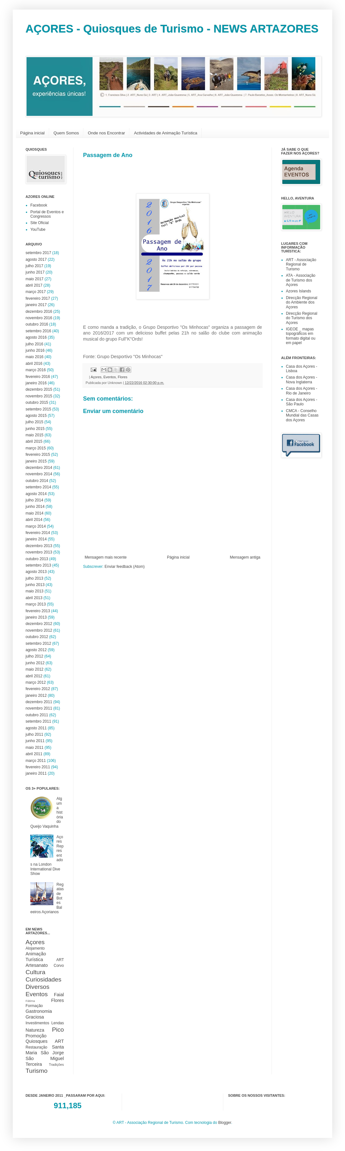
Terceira (34, 1064)
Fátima (30, 1001)
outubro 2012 (37, 637)
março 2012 (36, 682)
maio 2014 (34, 513)
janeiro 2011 (36, 773)
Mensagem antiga (245, 557)
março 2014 (36, 526)
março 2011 (36, 760)
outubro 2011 (37, 715)
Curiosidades (43, 979)
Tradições (56, 1064)
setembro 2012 (38, 643)
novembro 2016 (39, 318)
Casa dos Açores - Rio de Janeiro (301, 390)
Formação (34, 1006)
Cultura (35, 972)
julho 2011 (34, 734)
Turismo (37, 1070)
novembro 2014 (39, 474)
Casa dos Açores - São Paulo (301, 401)
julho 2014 (34, 500)
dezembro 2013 (39, 546)
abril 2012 (34, 676)
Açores (96, 377)
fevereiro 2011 (38, 767)
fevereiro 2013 (38, 611)
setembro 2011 (38, 721)
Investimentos (37, 1023)
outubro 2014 (37, 480)
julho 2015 (34, 422)
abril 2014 (34, 519)
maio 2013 (34, 591)
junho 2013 (35, 585)
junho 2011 (35, 741)
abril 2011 (34, 754)
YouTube (37, 229)
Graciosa (35, 1016)
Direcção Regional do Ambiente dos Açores (301, 302)
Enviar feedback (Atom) (124, 566)
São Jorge (52, 1052)
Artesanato (37, 965)
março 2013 (36, 604)
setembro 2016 (38, 331)
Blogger (224, 1122)
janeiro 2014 (36, 539)
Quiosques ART (45, 1041)
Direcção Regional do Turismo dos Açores (301, 318)
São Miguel (45, 1058)
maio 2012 (34, 669)
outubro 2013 (37, 559)
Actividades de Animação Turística (165, 133)
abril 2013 (34, 598)
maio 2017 (34, 279)
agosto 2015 (36, 415)
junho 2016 (35, 350)
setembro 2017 (38, 253)
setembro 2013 (38, 565)
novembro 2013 (39, 552)
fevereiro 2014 (38, 532)
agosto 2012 (36, 650)
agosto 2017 (36, 259)
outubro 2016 (37, 324)
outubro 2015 (37, 402)
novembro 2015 (39, 396)
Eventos (109, 377)
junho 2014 (35, 506)
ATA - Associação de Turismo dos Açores (300, 280)
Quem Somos (66, 133)
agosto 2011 (36, 728)
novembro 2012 (39, 630)
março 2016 (36, 370)
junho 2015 (35, 428)
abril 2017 (34, 285)
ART (60, 960)
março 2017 (36, 292)
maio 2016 (34, 357)
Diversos (38, 986)
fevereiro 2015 (38, 454)
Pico (58, 1029)
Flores (122, 377)
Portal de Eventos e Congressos (47, 214)
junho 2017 (35, 272)
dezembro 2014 (39, 467)
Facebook (38, 205)
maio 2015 (34, 435)
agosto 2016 (36, 337)
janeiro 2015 (36, 461)
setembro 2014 (38, 487)
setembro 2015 (38, 409)
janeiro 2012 (36, 695)
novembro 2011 (39, 708)
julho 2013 (34, 578)
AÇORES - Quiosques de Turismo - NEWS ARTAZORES (172, 28)
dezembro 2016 (39, 311)
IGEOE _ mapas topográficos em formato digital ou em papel (300, 336)
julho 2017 (34, 266)
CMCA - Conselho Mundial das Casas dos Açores (302, 415)
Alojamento (35, 948)
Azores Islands (298, 291)
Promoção (36, 1035)
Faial (59, 994)
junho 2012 (35, 663)
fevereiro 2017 (38, 298)
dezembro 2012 (39, 623)
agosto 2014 (36, 494)
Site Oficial (39, 223)
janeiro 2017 (36, 305)
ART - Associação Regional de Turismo (301, 264)
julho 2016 (34, 344)
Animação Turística (36, 956)
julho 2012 (34, 656)
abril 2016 (34, 363)
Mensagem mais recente (105, 557)
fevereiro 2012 (38, 689)
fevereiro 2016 (38, 376)
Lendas (57, 1023)
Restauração (36, 1047)
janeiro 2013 (36, 617)
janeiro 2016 (36, 383)
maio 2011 (34, 747)
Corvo (59, 965)
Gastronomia (39, 1011)
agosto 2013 (36, 571)
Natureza (35, 1030)
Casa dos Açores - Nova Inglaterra (301, 379)
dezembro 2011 (39, 702)
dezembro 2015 (39, 389)
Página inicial (32, 133)
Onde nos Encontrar (106, 133)
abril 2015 (34, 441)
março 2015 (36, 448)
